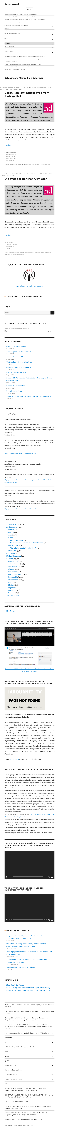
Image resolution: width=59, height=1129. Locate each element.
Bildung (11, 569)
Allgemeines (13, 561)
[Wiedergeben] (7, 877)
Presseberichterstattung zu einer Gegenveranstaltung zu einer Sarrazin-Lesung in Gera (22, 64)
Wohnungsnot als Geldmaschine (18, 352)
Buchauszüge (13, 545)
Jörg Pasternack (36, 164)
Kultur (10, 582)
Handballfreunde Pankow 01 (26, 164)
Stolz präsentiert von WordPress (23, 1125)
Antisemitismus (11, 158)
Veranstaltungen (8, 43)
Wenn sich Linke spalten (15, 386)
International (13, 580)
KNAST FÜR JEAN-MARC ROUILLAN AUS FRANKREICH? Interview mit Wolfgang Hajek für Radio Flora (25, 59)
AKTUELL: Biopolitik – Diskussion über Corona (14, 33)
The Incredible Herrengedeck (17, 254)
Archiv (6, 30)
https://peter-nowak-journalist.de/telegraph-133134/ (21, 453)
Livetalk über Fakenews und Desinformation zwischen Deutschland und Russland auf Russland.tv (24, 56)
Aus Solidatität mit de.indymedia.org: (24, 297)
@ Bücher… (7, 41)
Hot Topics (10, 611)
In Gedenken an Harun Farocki (11, 61)
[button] (6, 331)
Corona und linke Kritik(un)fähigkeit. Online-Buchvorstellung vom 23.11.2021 (20, 16)
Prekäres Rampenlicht (14, 357)
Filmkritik (10, 532)
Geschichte (10, 553)
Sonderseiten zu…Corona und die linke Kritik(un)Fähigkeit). (17, 25)
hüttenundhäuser (11, 244)
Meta (6, 53)
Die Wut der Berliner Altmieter (26, 178)
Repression (12, 588)
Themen (6, 35)
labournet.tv (14, 759)
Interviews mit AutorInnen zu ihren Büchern (27, 543)
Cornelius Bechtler (21, 252)
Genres (6, 38)
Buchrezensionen (16, 540)
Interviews (12, 551)
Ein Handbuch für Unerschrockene (19, 362)
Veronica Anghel (12, 595)
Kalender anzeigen (45, 331)
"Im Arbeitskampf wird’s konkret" (23, 548)
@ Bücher (12, 537)
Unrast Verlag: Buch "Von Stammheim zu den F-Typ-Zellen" (29, 990)
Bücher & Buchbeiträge (9, 46)
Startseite (6, 28)
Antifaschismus (10, 154)
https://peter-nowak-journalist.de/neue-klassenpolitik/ (21, 509)
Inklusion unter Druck (14, 391)
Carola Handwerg (12, 252)
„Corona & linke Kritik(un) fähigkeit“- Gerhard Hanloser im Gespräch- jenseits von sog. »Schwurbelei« (25, 19)
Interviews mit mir (8, 48)
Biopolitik (10, 530)
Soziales (8, 248)
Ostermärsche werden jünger (17, 346)
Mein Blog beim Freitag (17, 931)
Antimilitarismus (12, 524)
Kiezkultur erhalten (29, 252)
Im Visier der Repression (9, 51)
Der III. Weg (17, 164)
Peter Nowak (12, 4)
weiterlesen (8, 145)
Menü (29, 9)
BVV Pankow (11, 164)
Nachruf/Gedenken (13, 556)
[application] (29, 865)
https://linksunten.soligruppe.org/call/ (29, 286)
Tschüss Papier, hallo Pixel (16, 373)
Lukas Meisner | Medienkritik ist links (20, 967)
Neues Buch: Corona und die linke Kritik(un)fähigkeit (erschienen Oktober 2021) (21, 14)
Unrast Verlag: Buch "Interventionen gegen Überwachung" (28, 988)
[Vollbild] (52, 877)
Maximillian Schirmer (45, 164)
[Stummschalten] (49, 877)
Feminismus (13, 572)
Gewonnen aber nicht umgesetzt (18, 367)
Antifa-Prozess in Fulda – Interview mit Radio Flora (15, 69)
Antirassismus (10, 156)
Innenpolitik (10, 160)
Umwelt (11, 593)
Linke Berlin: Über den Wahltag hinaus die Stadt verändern (28, 396)
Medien (11, 585)
